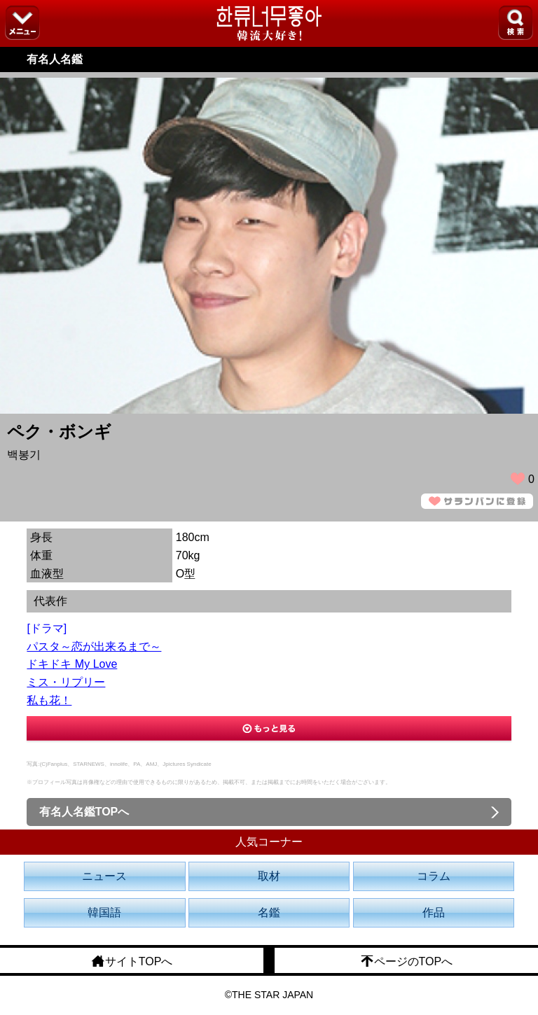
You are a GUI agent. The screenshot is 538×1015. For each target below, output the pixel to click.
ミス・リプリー (66, 682)
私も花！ (49, 700)
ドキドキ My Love (72, 664)
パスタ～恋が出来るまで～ (94, 646)
